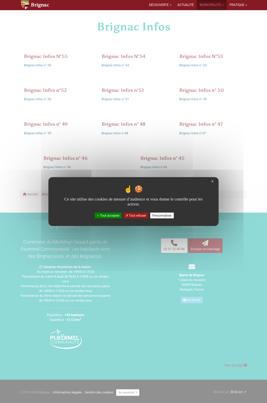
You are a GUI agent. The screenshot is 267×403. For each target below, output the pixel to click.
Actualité (185, 5)
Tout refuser (136, 215)
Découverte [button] (160, 5)
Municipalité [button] (212, 5)
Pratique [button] (238, 5)
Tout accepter (108, 215)
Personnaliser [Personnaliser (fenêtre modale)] (162, 215)
